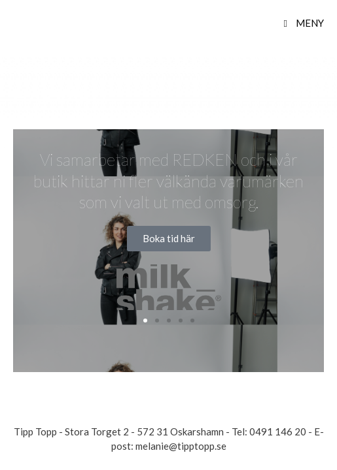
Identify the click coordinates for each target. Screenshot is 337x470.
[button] (145, 320)
